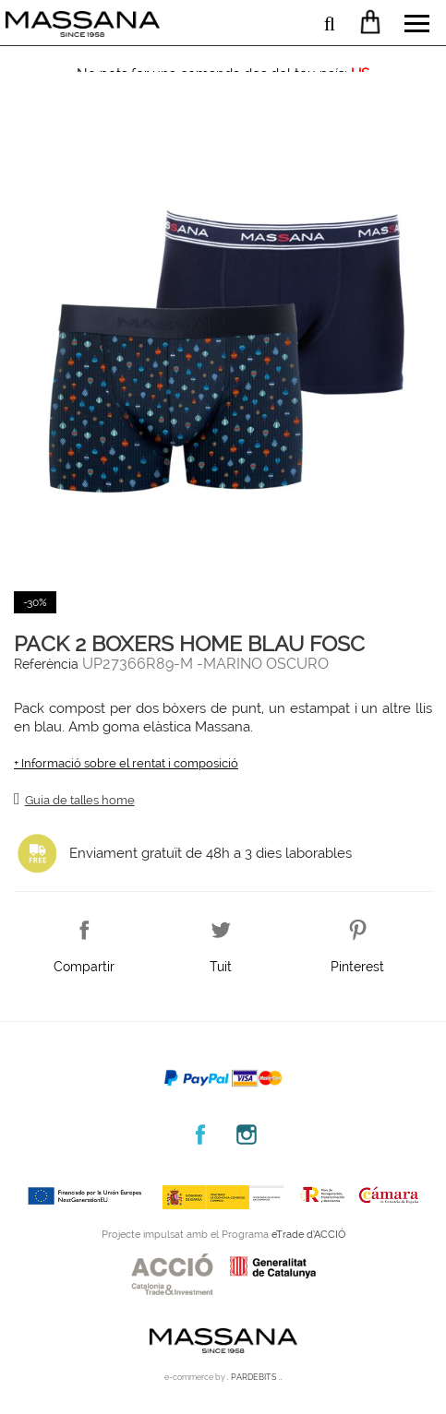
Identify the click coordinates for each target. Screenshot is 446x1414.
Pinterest (357, 963)
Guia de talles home (80, 800)
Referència (46, 664)
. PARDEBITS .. (255, 1377)
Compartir (84, 963)
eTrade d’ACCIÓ (308, 1235)
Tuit (221, 963)
